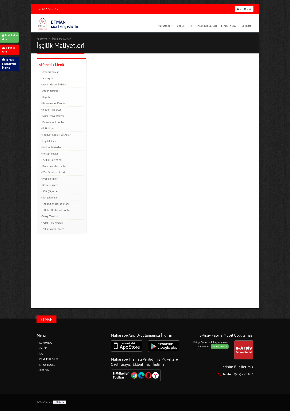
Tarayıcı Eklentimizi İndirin (9, 63)
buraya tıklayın (219, 346)
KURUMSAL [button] (45, 342)
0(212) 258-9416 (243, 374)
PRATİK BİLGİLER (207, 26)
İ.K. (191, 26)
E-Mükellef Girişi (10, 37)
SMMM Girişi (244, 8)
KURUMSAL (165, 26)
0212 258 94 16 (48, 9)
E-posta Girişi (8, 49)
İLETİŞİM (246, 26)
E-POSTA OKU (228, 26)
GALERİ (181, 26)
